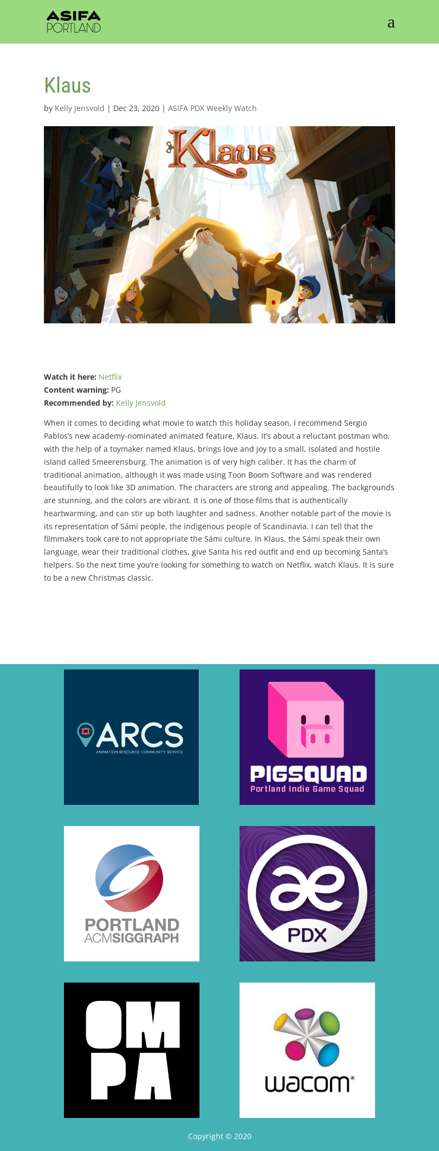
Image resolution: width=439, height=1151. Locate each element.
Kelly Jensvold (80, 108)
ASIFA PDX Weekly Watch (212, 108)
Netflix (110, 377)
